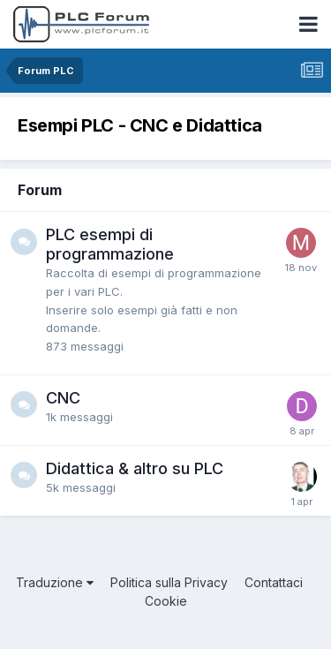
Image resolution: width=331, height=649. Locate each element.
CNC (63, 398)
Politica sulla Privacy (169, 582)
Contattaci (273, 582)
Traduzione (55, 582)
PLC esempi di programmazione (110, 244)
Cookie (166, 600)
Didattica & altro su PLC (134, 468)
